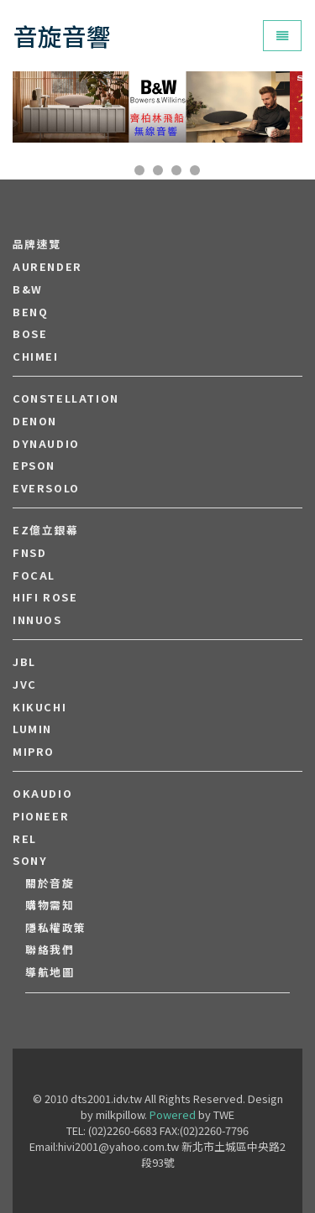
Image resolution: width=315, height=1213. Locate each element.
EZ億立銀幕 (46, 530)
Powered (173, 1114)
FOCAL (34, 575)
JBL (24, 662)
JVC (25, 684)
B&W (28, 289)
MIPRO (34, 751)
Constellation (66, 398)
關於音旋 (49, 883)
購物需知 (49, 905)
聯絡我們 (49, 949)
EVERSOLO (46, 488)
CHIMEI (36, 356)
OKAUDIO (42, 793)
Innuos (37, 620)
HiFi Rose (45, 597)
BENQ (30, 312)
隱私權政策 (56, 928)
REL (25, 839)
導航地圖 (49, 972)
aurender (47, 267)
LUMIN (32, 729)
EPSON (34, 465)
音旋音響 (62, 35)
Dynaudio (46, 444)
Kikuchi (39, 707)
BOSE (30, 334)
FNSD (29, 553)
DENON (35, 421)
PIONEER (41, 816)
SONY (30, 861)
